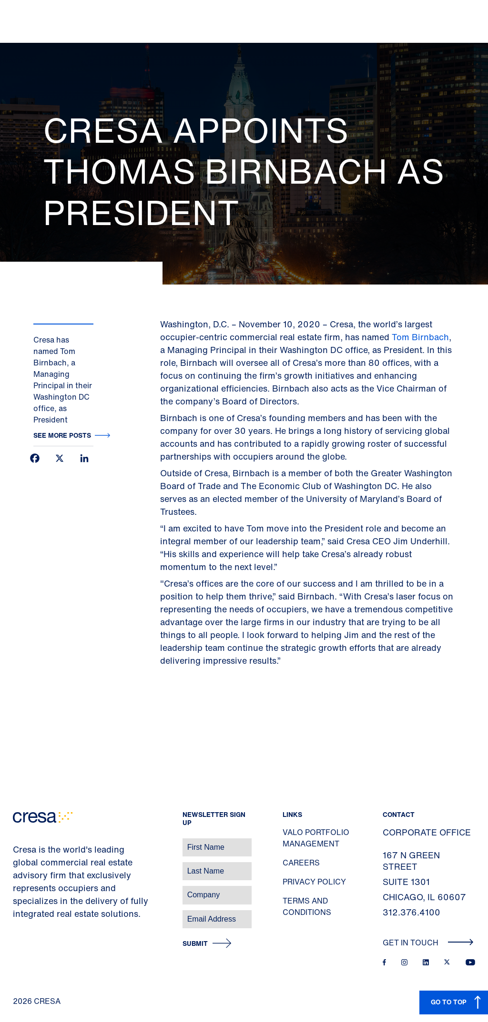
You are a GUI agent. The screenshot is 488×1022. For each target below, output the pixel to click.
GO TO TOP (449, 1002)
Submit (195, 944)
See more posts (62, 435)
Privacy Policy (314, 881)
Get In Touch (428, 942)
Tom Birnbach (420, 337)
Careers (301, 862)
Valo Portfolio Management (316, 837)
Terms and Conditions (307, 906)
